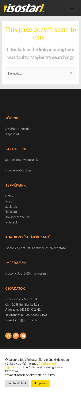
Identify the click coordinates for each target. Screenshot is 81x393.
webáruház (23, 170)
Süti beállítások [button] (17, 383)
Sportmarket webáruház (22, 159)
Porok (9, 201)
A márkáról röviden (18, 129)
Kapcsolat (12, 134)
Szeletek (11, 206)
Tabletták (11, 211)
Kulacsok (11, 222)
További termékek (17, 217)
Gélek (9, 196)
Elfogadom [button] (40, 383)
